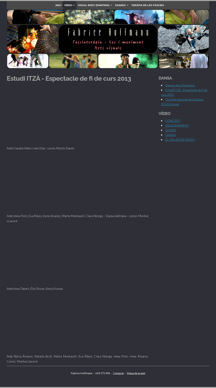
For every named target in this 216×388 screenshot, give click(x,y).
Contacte (118, 373)
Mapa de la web (136, 373)
